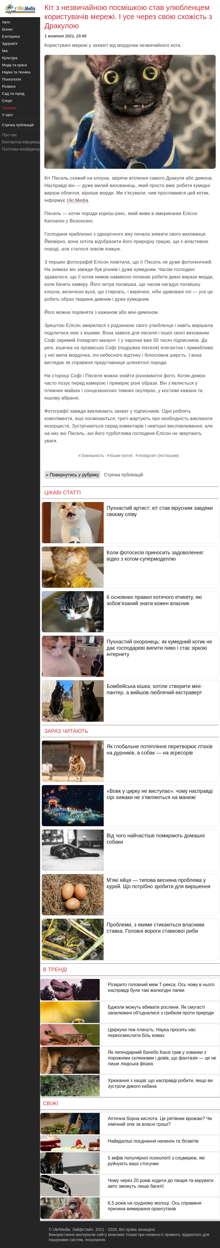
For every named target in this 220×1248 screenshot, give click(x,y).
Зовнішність (92, 455)
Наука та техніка (16, 72)
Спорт (7, 101)
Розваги (8, 86)
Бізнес (7, 29)
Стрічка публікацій (123, 474)
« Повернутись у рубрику (72, 474)
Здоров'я (9, 43)
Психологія (11, 79)
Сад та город (13, 93)
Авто (6, 22)
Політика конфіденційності (26, 149)
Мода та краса (14, 65)
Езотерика (11, 36)
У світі (7, 115)
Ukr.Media (77, 200)
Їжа (5, 51)
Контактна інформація (22, 142)
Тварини (9, 108)
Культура (9, 58)
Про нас (9, 135)
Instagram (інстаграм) (158, 455)
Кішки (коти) (121, 455)
